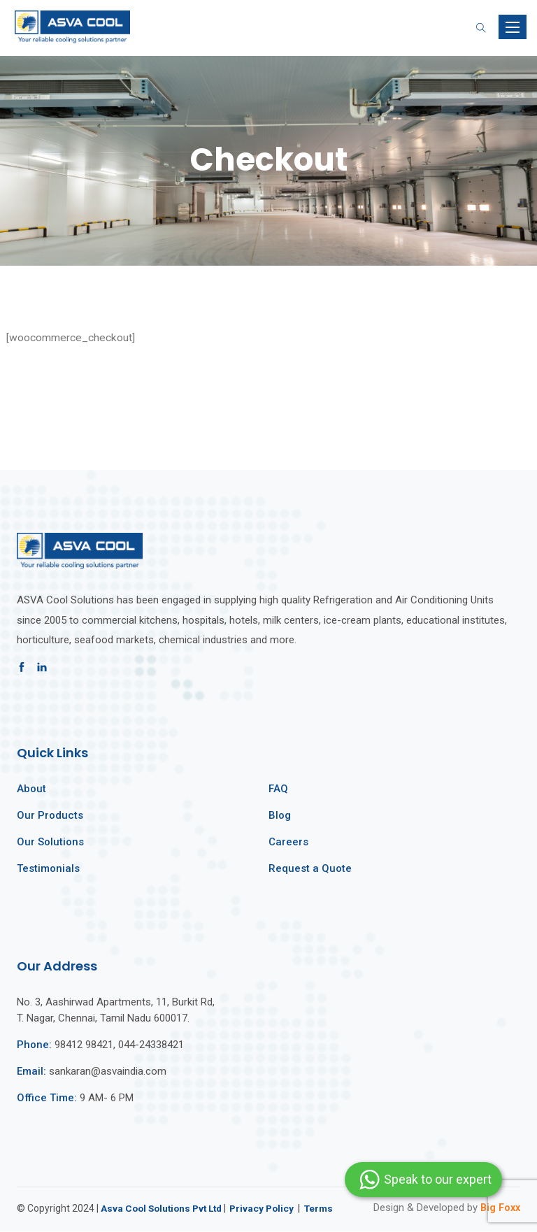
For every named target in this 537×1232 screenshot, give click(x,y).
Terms (329, 1209)
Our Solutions (50, 842)
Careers (288, 842)
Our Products (50, 816)
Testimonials (48, 869)
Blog (279, 816)
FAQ (278, 789)
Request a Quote (310, 869)
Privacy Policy (270, 1209)
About (31, 789)
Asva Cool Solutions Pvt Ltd (165, 1209)
